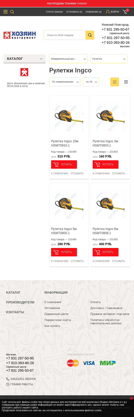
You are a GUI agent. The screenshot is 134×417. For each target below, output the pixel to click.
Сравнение (93, 11)
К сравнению (59, 173)
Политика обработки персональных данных (106, 321)
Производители (20, 302)
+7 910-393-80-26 (116, 42)
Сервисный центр (56, 314)
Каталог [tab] (25, 59)
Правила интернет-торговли (109, 314)
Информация (56, 292)
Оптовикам (52, 308)
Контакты (15, 312)
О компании (52, 302)
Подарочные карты (57, 319)
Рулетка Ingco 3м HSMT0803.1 (105, 143)
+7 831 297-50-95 (115, 38)
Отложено (74, 11)
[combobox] (68, 58)
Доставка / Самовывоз (106, 308)
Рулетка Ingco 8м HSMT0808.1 (105, 231)
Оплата (95, 302)
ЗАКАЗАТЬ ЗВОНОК (21, 379)
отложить (77, 173)
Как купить (52, 325)
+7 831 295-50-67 (115, 29)
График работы (19, 384)
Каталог (13, 292)
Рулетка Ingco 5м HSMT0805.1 (64, 231)
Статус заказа (54, 11)
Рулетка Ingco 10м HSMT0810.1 (64, 143)
